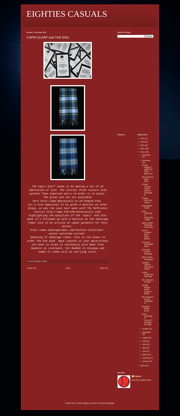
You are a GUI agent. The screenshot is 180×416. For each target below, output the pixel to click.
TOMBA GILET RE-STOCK (147, 200)
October (145, 329)
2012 (142, 149)
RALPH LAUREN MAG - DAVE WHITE (146, 235)
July (144, 341)
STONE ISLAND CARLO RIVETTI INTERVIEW (147, 190)
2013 (142, 145)
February (146, 358)
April (144, 351)
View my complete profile (141, 380)
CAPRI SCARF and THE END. (147, 275)
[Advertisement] (126, 85)
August (145, 338)
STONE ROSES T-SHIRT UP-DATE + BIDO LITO (147, 169)
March (145, 355)
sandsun (94, 403)
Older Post (104, 268)
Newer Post (31, 268)
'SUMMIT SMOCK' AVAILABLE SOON (147, 266)
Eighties (138, 376)
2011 (142, 152)
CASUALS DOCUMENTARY (147, 244)
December (146, 155)
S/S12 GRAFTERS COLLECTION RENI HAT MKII (147, 319)
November (146, 161)
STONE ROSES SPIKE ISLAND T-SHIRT (147, 289)
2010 (142, 366)
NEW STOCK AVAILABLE (147, 258)
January (145, 361)
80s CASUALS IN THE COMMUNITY (147, 300)
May (144, 348)
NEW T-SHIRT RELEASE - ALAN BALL (147, 225)
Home (68, 268)
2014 (142, 142)
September (146, 332)
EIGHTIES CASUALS (67, 14)
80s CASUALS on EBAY (147, 281)
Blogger (111, 403)
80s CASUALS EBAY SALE (147, 179)
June (144, 344)
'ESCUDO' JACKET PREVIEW (147, 252)
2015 (142, 139)
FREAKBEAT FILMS (147, 207)
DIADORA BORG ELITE (146, 309)
